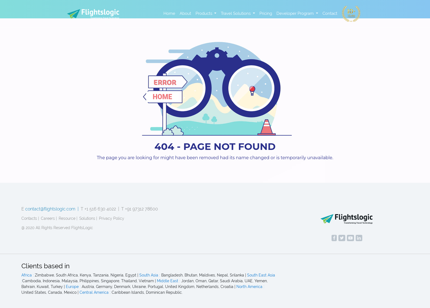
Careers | (49, 218)
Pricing (265, 13)
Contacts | (30, 218)
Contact (329, 13)
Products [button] (204, 13)
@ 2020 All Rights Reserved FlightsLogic (57, 228)
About (185, 13)
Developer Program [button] (295, 13)
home (162, 97)
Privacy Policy (111, 218)
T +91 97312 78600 (139, 209)
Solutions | (88, 218)
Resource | (68, 218)
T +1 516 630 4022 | (100, 209)
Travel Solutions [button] (236, 13)
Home (169, 13)
